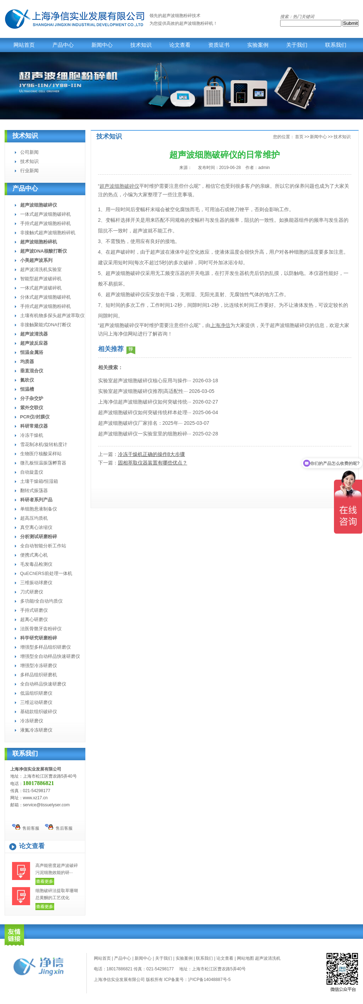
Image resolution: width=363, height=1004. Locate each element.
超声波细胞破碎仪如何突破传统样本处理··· (145, 412)
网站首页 (24, 45)
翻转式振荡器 (34, 490)
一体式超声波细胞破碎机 (45, 214)
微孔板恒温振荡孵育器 (43, 463)
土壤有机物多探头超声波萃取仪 (52, 315)
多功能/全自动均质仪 (41, 601)
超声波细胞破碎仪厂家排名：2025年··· (140, 423)
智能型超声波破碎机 (41, 278)
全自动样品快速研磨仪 (43, 684)
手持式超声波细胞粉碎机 (45, 223)
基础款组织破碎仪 (38, 711)
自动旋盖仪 (31, 472)
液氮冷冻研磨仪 (36, 730)
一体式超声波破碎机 (41, 288)
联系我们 (335, 45)
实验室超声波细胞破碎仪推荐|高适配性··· (143, 391)
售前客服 (26, 827)
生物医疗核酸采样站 (41, 453)
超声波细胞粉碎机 (196, 23)
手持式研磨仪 (34, 610)
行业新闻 (29, 170)
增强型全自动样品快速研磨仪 (50, 656)
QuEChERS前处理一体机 (46, 573)
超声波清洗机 (267, 958)
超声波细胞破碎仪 (119, 186)
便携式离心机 (34, 555)
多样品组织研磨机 (38, 674)
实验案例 (257, 45)
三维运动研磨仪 (36, 702)
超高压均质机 (34, 518)
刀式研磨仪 (31, 591)
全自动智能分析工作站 (43, 545)
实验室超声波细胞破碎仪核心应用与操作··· (145, 380)
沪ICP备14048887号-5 (209, 979)
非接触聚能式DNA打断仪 (45, 324)
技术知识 (141, 45)
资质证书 (218, 45)
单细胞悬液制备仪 (38, 509)
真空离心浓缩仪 (36, 527)
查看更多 (44, 881)
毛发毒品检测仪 (36, 564)
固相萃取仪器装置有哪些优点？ (152, 463)
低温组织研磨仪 (36, 693)
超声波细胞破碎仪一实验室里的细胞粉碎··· (145, 433)
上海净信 (220, 325)
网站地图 (245, 958)
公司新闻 (29, 152)
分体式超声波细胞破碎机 (45, 297)
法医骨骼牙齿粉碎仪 (41, 628)
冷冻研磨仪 (31, 720)
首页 (299, 136)
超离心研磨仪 (34, 619)
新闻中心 (102, 45)
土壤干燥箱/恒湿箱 (39, 481)
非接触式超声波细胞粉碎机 (47, 232)
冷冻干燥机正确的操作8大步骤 (151, 454)
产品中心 (63, 45)
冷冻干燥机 (31, 435)
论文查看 (180, 45)
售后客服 (59, 827)
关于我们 (296, 45)
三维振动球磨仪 (36, 582)
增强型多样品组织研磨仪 (45, 647)
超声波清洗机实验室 (41, 269)
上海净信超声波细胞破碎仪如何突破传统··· (145, 402)
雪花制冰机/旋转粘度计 (44, 444)
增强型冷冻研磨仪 (38, 665)
